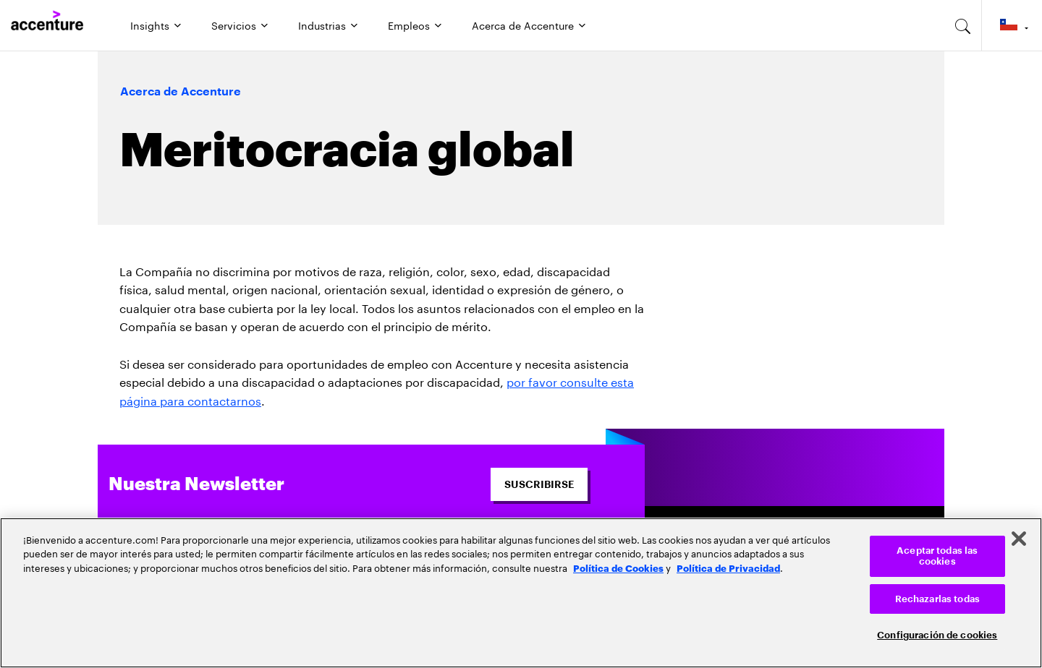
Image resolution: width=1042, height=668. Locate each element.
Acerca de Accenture (523, 25)
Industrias (322, 25)
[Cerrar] (1019, 538)
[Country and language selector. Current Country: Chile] (1012, 25)
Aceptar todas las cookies (937, 556)
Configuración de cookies (937, 635)
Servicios (233, 25)
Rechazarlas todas (937, 599)
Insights (149, 25)
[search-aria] (963, 25)
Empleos (409, 25)
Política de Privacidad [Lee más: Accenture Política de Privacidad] (728, 567)
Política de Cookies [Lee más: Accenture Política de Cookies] (618, 567)
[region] (521, 593)
